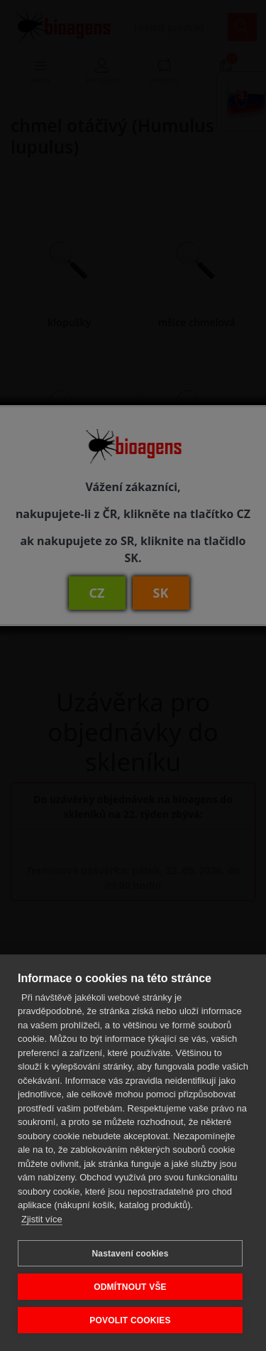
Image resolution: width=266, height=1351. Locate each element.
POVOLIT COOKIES (129, 1320)
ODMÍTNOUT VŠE (130, 1287)
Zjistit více (41, 1219)
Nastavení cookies (130, 1254)
